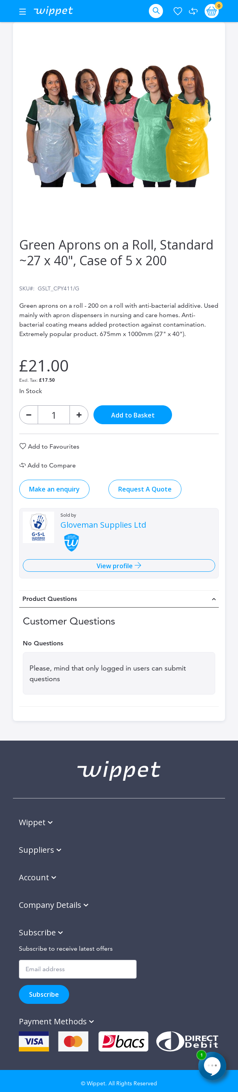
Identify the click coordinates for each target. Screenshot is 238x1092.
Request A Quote (145, 489)
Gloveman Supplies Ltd (103, 525)
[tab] (119, 599)
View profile (115, 566)
